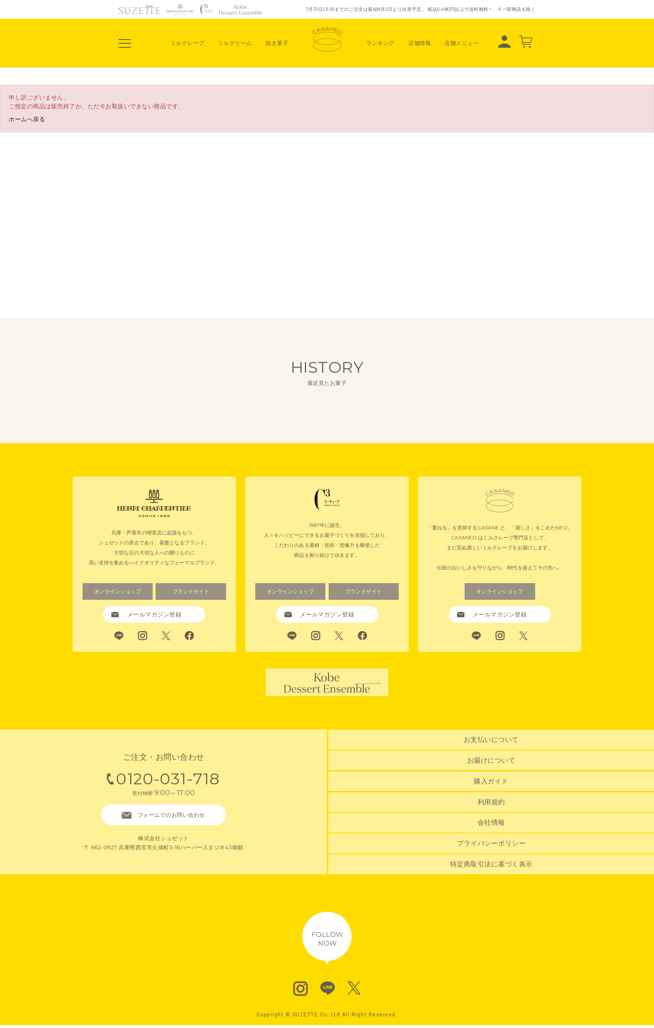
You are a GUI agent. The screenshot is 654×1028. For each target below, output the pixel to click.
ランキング (380, 43)
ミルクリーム (235, 43)
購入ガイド (491, 785)
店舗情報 (419, 43)
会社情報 (491, 825)
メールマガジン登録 (146, 614)
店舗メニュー (461, 43)
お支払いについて (491, 745)
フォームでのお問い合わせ (163, 819)
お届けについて (491, 765)
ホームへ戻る (27, 119)
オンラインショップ (117, 591)
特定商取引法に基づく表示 (491, 865)
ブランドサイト (191, 591)
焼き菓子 (277, 43)
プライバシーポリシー (491, 845)
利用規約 (491, 805)
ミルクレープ (187, 43)
